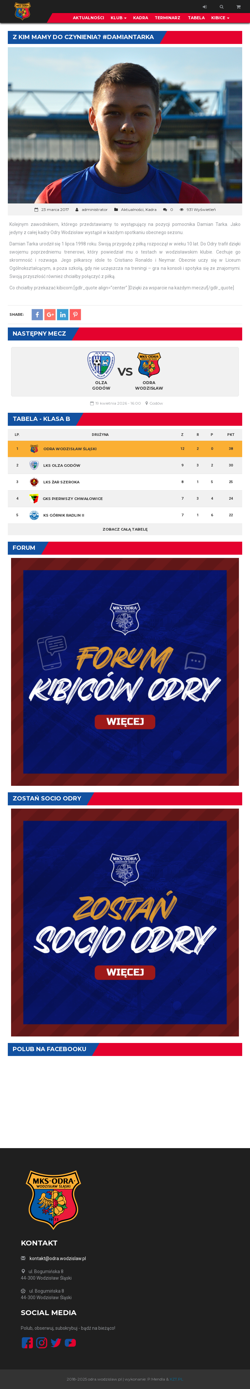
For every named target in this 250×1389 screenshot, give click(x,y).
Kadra (140, 17)
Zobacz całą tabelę (125, 529)
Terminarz (167, 17)
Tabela (196, 17)
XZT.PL (176, 1379)
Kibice (220, 17)
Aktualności (88, 17)
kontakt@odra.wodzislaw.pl (58, 1258)
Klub (119, 17)
